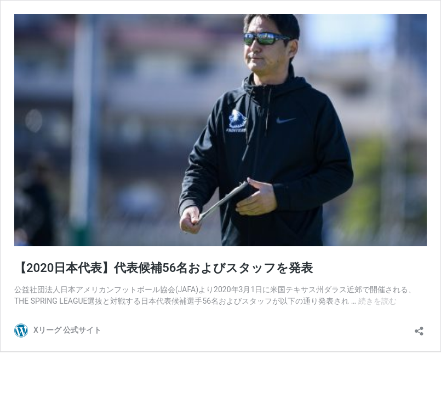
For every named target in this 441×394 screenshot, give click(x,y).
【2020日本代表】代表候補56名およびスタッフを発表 (163, 268)
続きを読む (377, 301)
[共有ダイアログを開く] (419, 327)
